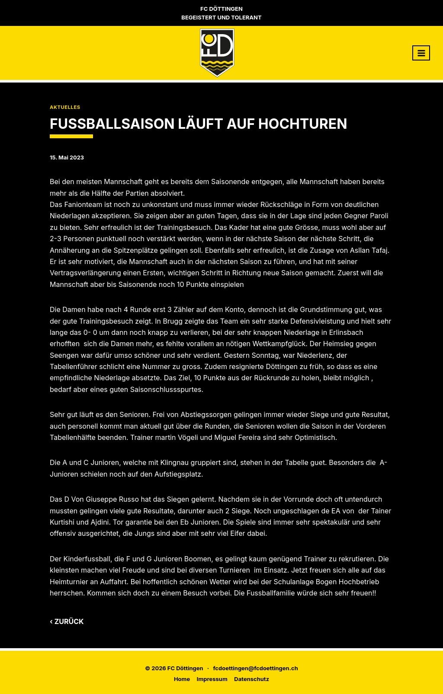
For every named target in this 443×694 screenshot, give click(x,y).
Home (182, 678)
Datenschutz (251, 678)
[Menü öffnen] (421, 52)
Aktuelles (65, 107)
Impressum (212, 678)
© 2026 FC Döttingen (174, 668)
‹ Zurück (67, 621)
